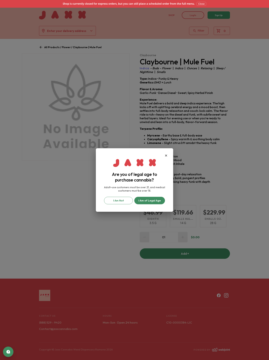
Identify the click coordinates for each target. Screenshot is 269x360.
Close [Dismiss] (201, 3)
